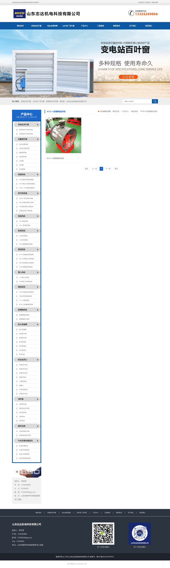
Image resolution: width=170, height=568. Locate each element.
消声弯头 (22, 416)
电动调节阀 (23, 157)
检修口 (21, 385)
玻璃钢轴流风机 (24, 315)
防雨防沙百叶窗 (52, 101)
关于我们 (132, 26)
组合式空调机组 (24, 454)
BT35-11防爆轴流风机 (26, 304)
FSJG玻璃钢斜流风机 (26, 244)
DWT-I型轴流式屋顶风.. (26, 254)
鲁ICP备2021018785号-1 (105, 557)
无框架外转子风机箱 (25, 211)
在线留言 (141, 2)
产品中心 (84, 26)
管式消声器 (23, 412)
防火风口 (22, 354)
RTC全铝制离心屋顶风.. (26, 263)
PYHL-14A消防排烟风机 (27, 188)
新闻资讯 (116, 26)
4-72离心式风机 (24, 277)
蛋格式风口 (23, 377)
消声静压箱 (23, 404)
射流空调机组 (23, 446)
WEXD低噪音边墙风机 (26, 292)
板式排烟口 (23, 346)
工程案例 (100, 26)
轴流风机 (135, 111)
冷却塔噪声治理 (24, 431)
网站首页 (20, 26)
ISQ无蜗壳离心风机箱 (26, 206)
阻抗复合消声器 (24, 408)
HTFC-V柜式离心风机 (26, 198)
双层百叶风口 (23, 369)
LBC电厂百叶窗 (68, 26)
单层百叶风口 (23, 365)
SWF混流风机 (23, 221)
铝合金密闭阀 (52, 26)
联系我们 (148, 2)
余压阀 (21, 165)
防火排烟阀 (23, 329)
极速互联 (89, 564)
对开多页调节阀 (24, 148)
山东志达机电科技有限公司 (76, 101)
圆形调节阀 (23, 152)
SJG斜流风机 (23, 236)
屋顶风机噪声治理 (25, 435)
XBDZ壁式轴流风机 (25, 296)
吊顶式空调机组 (24, 450)
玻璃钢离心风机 (24, 319)
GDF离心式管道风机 (25, 281)
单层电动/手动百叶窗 (26, 134)
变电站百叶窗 (36, 26)
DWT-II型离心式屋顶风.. (27, 259)
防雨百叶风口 (23, 373)
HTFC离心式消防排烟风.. (27, 184)
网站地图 (155, 2)
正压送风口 (23, 350)
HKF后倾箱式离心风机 (26, 202)
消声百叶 (22, 421)
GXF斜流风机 (23, 240)
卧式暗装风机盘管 (25, 458)
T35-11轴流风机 (24, 300)
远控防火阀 (23, 333)
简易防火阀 (23, 338)
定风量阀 (22, 169)
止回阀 (21, 161)
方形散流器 (23, 381)
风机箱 (62, 101)
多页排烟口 (23, 342)
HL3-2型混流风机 (24, 225)
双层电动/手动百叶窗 (26, 130)
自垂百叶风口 (23, 394)
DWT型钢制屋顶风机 (26, 267)
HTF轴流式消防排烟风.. (26, 179)
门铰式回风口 (23, 389)
